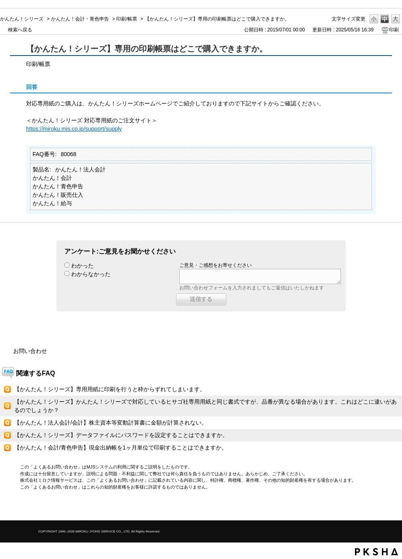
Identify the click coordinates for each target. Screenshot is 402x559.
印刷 (394, 30)
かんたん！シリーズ (21, 19)
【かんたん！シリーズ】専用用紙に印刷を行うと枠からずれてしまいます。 (109, 389)
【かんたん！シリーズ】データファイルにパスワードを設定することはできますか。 (121, 435)
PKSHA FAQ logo (376, 552)
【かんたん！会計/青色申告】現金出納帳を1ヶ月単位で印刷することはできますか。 (120, 447)
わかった (82, 265)
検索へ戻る (20, 30)
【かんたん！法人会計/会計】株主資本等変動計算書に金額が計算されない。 (110, 422)
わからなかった (91, 274)
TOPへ (382, 507)
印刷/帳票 (126, 19)
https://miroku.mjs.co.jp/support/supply (74, 129)
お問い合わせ (30, 351)
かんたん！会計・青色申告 (80, 19)
